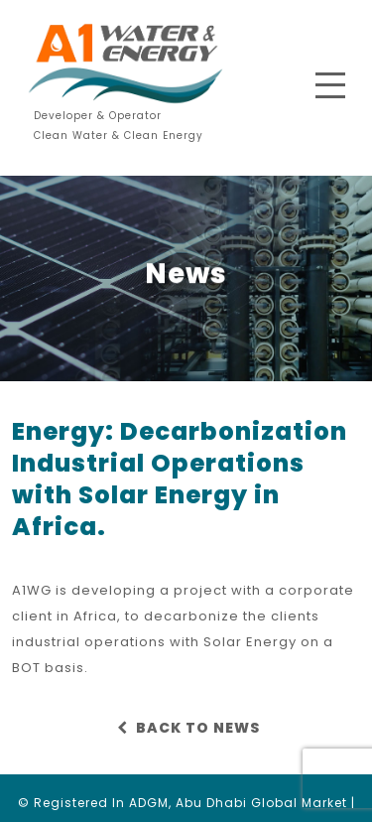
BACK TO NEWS (186, 728)
